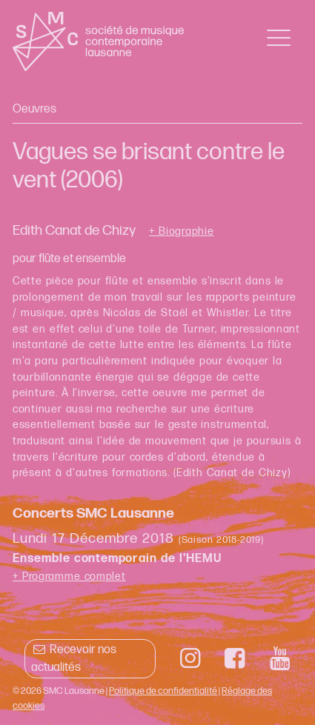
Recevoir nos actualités (73, 659)
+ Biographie (181, 232)
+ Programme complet (69, 576)
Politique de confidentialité (163, 691)
